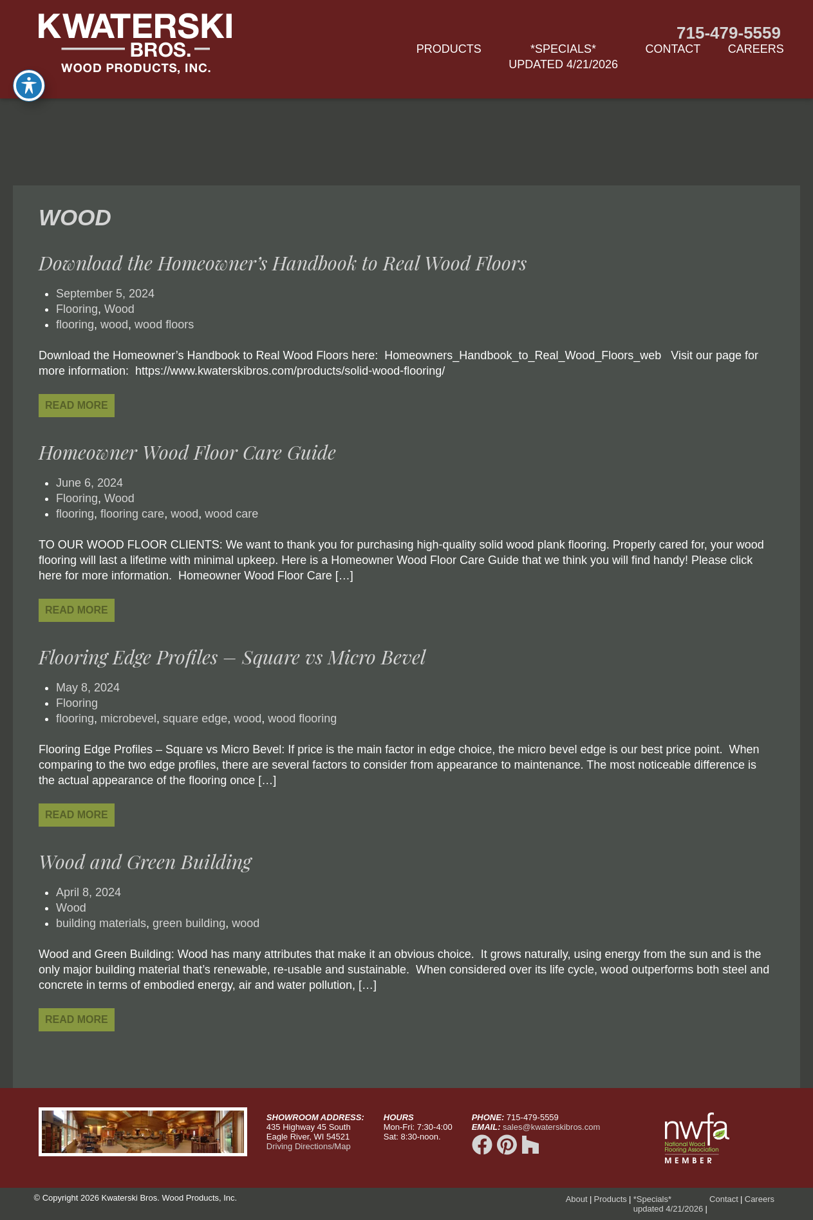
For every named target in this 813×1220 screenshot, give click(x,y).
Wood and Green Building (145, 861)
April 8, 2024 (88, 892)
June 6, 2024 (89, 482)
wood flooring (302, 718)
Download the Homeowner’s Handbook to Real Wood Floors (283, 263)
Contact (673, 48)
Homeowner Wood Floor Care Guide (187, 452)
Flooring (77, 309)
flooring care (132, 513)
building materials (101, 923)
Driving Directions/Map (308, 1146)
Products (448, 48)
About (577, 1199)
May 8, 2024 (88, 687)
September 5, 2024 (105, 293)
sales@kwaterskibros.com (551, 1127)
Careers (756, 48)
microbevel (128, 718)
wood (114, 324)
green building (189, 923)
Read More (76, 405)
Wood (119, 309)
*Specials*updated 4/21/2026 (563, 56)
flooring (75, 324)
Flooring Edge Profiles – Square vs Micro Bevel (232, 657)
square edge (195, 718)
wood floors (164, 324)
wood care (231, 513)
